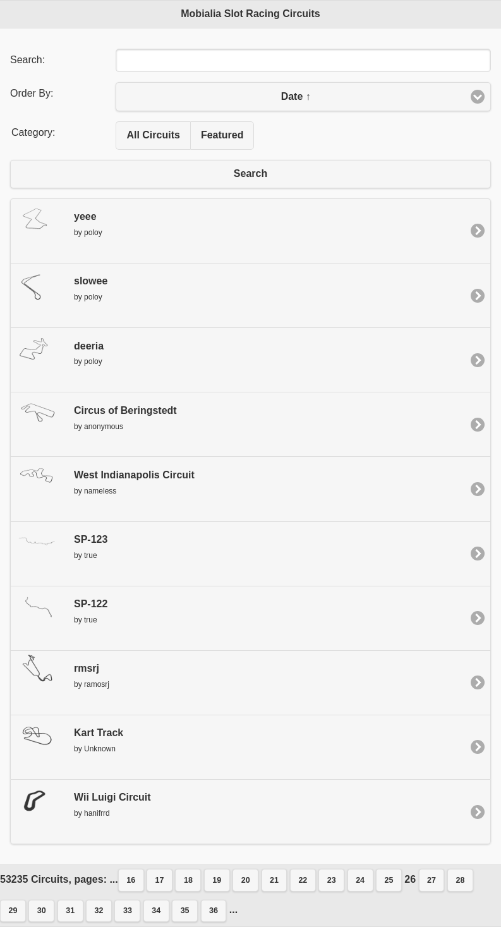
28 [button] (460, 880)
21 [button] (274, 880)
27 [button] (431, 880)
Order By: (31, 93)
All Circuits (152, 135)
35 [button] (185, 910)
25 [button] (388, 880)
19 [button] (216, 880)
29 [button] (13, 910)
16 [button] (130, 880)
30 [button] (41, 910)
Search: (27, 59)
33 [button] (127, 910)
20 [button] (245, 880)
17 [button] (159, 880)
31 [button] (70, 910)
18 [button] (188, 880)
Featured (222, 135)
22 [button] (302, 880)
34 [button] (156, 910)
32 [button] (99, 910)
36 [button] (213, 910)
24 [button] (360, 880)
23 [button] (331, 880)
